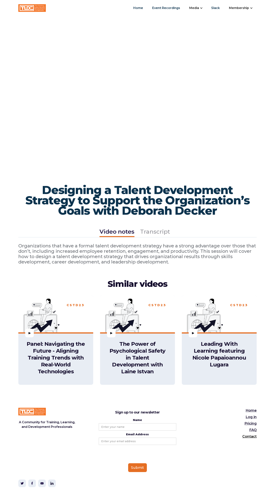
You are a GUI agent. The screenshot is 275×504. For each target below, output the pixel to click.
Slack (215, 8)
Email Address (137, 434)
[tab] (116, 232)
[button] (196, 8)
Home (138, 8)
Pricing (250, 423)
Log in (251, 417)
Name (137, 420)
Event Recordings (166, 8)
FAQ (253, 430)
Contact (249, 436)
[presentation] (128, 454)
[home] (32, 8)
